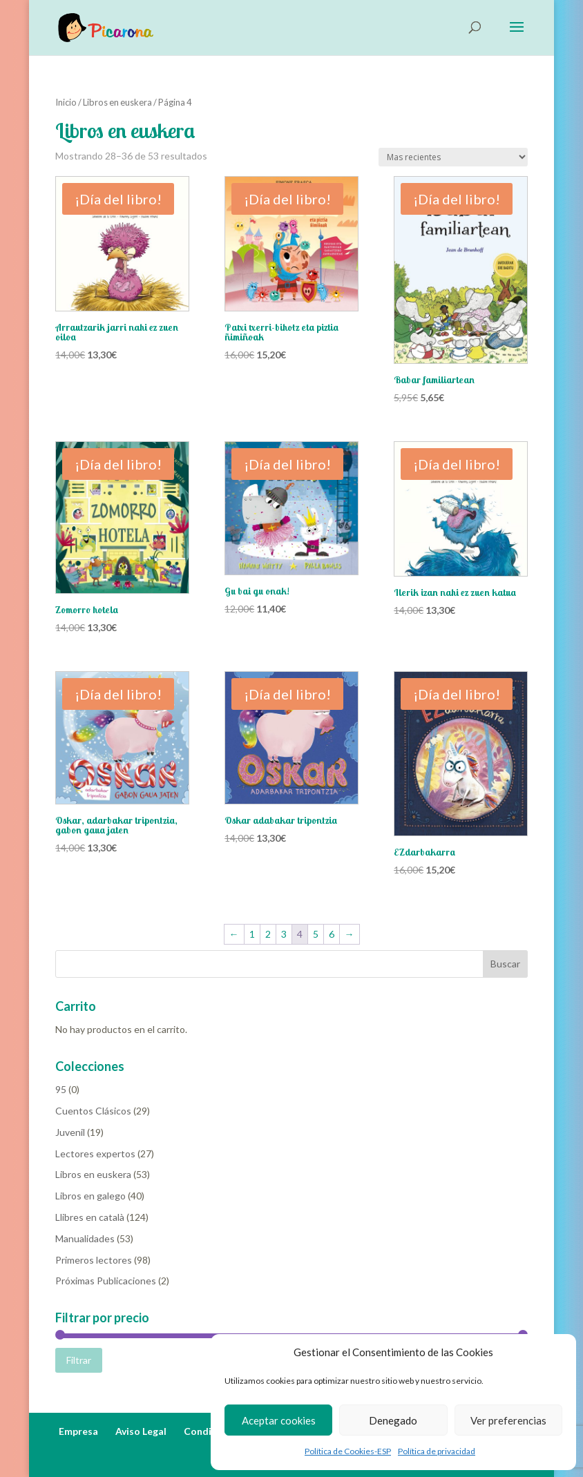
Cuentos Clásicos (93, 1111)
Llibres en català (89, 1217)
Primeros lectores (93, 1260)
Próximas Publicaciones (105, 1280)
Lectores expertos (95, 1153)
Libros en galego (90, 1195)
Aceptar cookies (279, 1420)
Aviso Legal (140, 1431)
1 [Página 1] (252, 934)
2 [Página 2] (268, 934)
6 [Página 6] (331, 934)
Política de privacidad (436, 1451)
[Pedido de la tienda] (453, 157)
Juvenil (70, 1132)
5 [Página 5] (315, 934)
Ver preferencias (508, 1420)
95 (60, 1089)
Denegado (393, 1420)
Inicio (66, 102)
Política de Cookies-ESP (348, 1451)
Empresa (78, 1431)
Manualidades (85, 1238)
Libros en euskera (117, 102)
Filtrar (78, 1360)
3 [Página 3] (284, 934)
